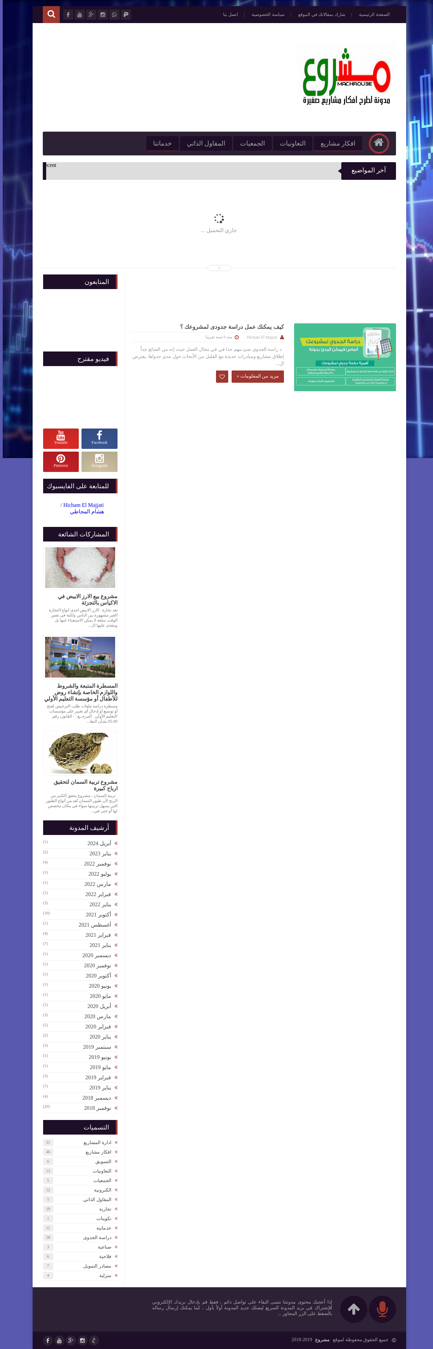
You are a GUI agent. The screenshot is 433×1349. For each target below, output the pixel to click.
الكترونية (100, 1190)
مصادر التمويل (94, 1266)
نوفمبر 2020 (95, 965)
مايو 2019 (97, 1067)
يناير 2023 (97, 853)
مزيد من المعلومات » (255, 376)
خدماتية (101, 1228)
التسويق (101, 1161)
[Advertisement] (163, 77)
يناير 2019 (97, 1087)
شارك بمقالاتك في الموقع (319, 14)
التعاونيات (290, 143)
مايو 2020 (97, 996)
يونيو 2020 (97, 986)
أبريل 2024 (96, 843)
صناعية (102, 1247)
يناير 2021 (97, 945)
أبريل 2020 (96, 1006)
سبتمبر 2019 (94, 1047)
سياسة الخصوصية (265, 14)
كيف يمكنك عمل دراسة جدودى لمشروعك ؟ (229, 327)
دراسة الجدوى (94, 1237)
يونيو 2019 (97, 1057)
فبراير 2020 (95, 1026)
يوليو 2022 (97, 874)
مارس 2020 (95, 1016)
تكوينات (101, 1218)
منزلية (102, 1275)
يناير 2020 (97, 1037)
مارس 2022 (95, 884)
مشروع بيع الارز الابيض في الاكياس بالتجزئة (85, 599)
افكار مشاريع (335, 143)
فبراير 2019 (95, 1077)
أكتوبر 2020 (95, 975)
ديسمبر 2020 (94, 955)
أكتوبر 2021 (95, 914)
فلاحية (102, 1256)
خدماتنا (159, 143)
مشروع (319, 1339)
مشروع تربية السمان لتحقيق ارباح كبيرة (83, 785)
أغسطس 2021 (92, 925)
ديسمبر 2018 (94, 1098)
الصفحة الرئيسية (371, 14)
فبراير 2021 (95, 935)
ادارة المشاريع (95, 1142)
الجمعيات (249, 143)
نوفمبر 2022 (95, 864)
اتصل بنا (227, 14)
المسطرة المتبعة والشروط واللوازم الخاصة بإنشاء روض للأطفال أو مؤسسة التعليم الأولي (78, 692)
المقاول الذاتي (203, 143)
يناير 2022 (97, 904)
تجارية (102, 1209)
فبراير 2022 (95, 894)
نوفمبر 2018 (95, 1108)
